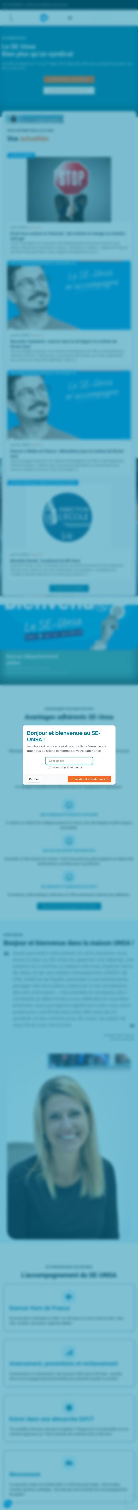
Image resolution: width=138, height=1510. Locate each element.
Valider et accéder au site (89, 779)
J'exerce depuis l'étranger (64, 767)
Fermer (34, 779)
